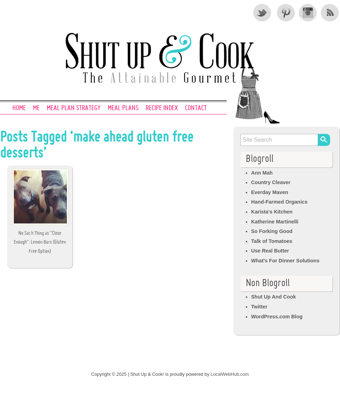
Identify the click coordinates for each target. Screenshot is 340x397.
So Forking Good (272, 231)
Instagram (307, 12)
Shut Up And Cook (273, 297)
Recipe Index (162, 108)
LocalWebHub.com (230, 374)
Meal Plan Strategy (74, 108)
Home (19, 108)
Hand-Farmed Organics (279, 202)
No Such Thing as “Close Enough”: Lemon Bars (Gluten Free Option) (40, 242)
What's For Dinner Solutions (285, 260)
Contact (196, 108)
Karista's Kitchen (272, 212)
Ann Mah (262, 173)
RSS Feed (330, 12)
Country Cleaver (270, 182)
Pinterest (285, 12)
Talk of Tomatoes (271, 241)
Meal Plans (123, 108)
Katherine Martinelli (275, 222)
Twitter (262, 12)
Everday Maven (269, 192)
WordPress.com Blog (276, 316)
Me (36, 108)
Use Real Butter (270, 251)
